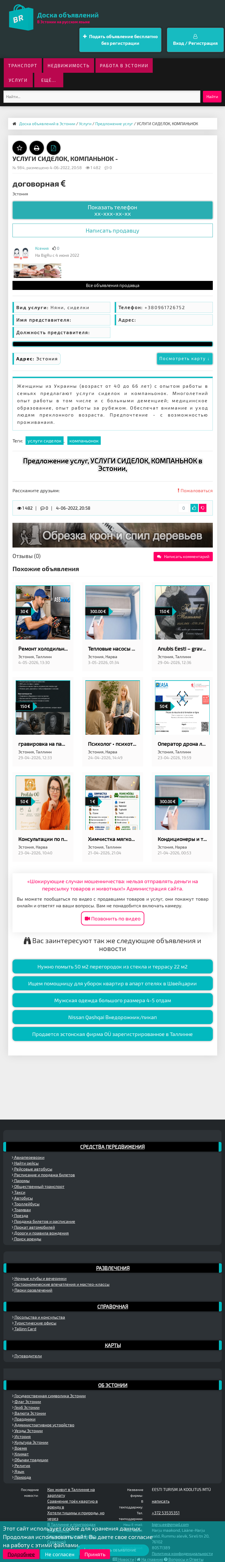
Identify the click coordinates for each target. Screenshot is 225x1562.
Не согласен (59, 1554)
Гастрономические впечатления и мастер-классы (60, 1284)
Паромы (21, 1180)
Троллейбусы (25, 1203)
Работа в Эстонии (124, 65)
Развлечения (112, 1268)
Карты (113, 1345)
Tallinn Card (24, 1328)
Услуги (18, 80)
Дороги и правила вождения (40, 1232)
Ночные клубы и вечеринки (39, 1278)
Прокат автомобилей (33, 1227)
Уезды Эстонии (27, 1430)
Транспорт (22, 65)
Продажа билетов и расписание (43, 1221)
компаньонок (84, 440)
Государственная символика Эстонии (49, 1395)
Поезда (20, 1215)
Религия (21, 1465)
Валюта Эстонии (29, 1413)
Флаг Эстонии (26, 1401)
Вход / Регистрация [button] (195, 40)
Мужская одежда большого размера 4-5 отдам (112, 1000)
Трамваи (21, 1209)
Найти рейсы (25, 1163)
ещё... (48, 80)
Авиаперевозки (28, 1157)
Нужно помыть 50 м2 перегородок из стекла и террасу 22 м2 (112, 966)
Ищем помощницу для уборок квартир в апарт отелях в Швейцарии (112, 983)
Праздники (23, 1418)
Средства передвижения (112, 1147)
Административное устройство (43, 1424)
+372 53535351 (166, 1512)
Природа (21, 1477)
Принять (94, 1554)
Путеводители (27, 1355)
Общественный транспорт (38, 1186)
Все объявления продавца (112, 285)
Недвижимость (69, 65)
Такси (18, 1192)
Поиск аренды (26, 1238)
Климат (20, 1453)
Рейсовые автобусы (32, 1168)
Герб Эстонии (25, 1407)
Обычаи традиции (30, 1459)
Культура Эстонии (30, 1442)
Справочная (112, 1306)
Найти (212, 96)
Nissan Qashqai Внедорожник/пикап (112, 1017)
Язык (18, 1471)
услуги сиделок (45, 440)
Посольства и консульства (38, 1317)
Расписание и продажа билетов (43, 1174)
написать (161, 1501)
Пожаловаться (195, 490)
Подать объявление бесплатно (120, 40)
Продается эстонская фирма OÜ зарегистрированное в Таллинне (112, 1034)
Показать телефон (112, 210)
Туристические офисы (34, 1322)
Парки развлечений (32, 1290)
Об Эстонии (112, 1385)
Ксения (42, 248)
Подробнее (21, 1554)
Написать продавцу (112, 230)
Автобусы (22, 1198)
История (21, 1436)
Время (19, 1448)
